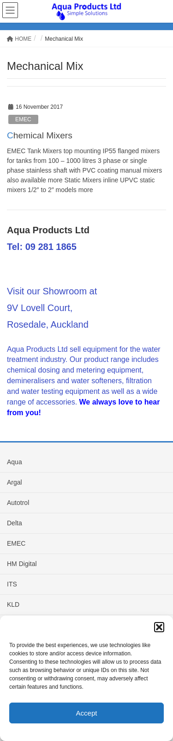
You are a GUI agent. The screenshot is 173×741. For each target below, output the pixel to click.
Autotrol (18, 502)
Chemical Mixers (39, 135)
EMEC (23, 119)
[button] (159, 627)
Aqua (14, 462)
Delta (14, 523)
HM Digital (22, 563)
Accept (86, 713)
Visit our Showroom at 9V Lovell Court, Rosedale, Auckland (52, 308)
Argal (14, 482)
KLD (13, 604)
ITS (12, 584)
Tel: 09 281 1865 (42, 247)
